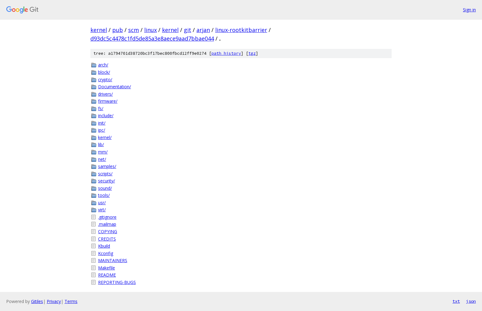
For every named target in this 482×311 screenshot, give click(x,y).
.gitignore (107, 217)
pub (117, 30)
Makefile (106, 268)
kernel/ (105, 137)
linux (150, 30)
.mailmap (107, 224)
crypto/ (105, 79)
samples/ (107, 166)
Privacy (54, 301)
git (187, 30)
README (107, 275)
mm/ (103, 152)
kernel (98, 30)
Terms (71, 301)
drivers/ (105, 94)
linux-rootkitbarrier (241, 30)
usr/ (102, 202)
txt (456, 301)
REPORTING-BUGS (117, 282)
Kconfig (105, 253)
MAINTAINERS (112, 260)
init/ (101, 123)
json (471, 301)
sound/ (105, 188)
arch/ (103, 65)
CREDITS (107, 239)
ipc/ (101, 130)
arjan (203, 30)
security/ (106, 181)
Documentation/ (114, 87)
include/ (105, 115)
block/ (104, 72)
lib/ (101, 144)
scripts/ (105, 174)
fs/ (100, 108)
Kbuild (104, 246)
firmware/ (107, 101)
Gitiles (37, 301)
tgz (252, 53)
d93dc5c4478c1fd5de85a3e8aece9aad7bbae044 (152, 38)
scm (133, 30)
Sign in (469, 10)
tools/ (104, 195)
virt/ (102, 210)
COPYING (107, 231)
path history (226, 53)
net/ (102, 159)
